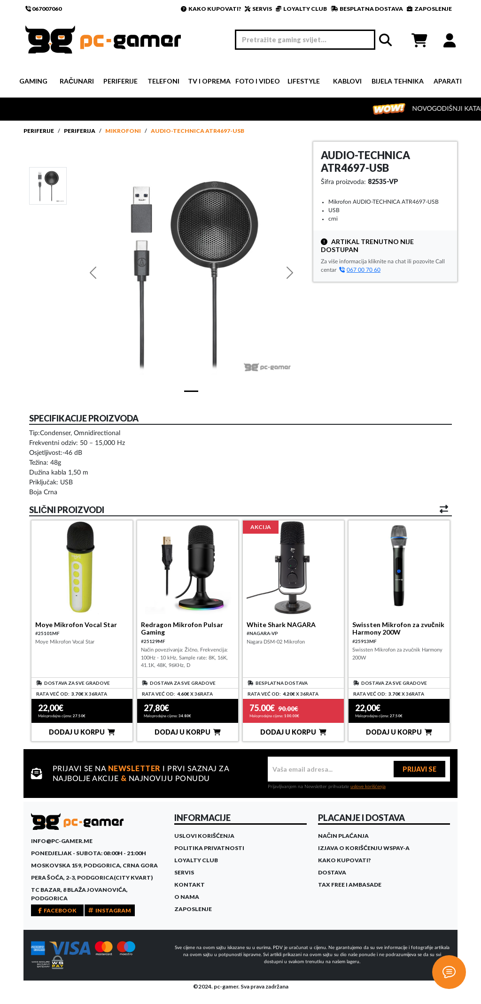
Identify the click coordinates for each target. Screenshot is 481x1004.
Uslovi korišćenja (204, 835)
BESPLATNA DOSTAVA (367, 8)
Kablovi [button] (347, 81)
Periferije (38, 130)
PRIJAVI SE (419, 769)
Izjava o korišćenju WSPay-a (364, 847)
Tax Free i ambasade (349, 884)
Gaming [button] (33, 81)
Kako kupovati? (344, 860)
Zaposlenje (193, 908)
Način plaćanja (343, 835)
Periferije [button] (120, 81)
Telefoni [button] (163, 81)
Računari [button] (77, 81)
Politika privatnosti (209, 847)
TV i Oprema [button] (209, 81)
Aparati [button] (448, 81)
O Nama (186, 896)
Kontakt (189, 884)
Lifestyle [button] (303, 81)
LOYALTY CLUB (301, 8)
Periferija (79, 130)
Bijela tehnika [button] (398, 81)
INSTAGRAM (109, 910)
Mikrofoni (123, 130)
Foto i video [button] (257, 81)
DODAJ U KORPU (82, 732)
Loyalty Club (196, 860)
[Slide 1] (48, 185)
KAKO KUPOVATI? (211, 8)
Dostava (332, 872)
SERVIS (258, 8)
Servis (184, 872)
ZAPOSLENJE (429, 8)
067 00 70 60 (359, 270)
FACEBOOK (57, 910)
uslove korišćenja (368, 786)
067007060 (43, 8)
